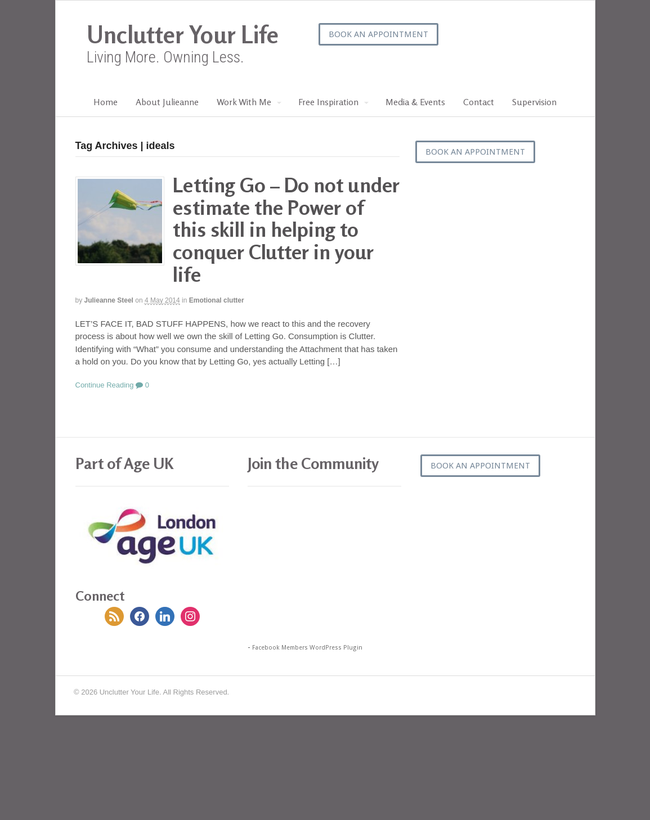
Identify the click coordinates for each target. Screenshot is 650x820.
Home (105, 101)
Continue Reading (104, 385)
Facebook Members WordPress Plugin (307, 647)
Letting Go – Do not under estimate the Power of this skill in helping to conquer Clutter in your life (286, 229)
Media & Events (415, 101)
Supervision (534, 101)
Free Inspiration (328, 101)
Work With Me (244, 101)
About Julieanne (167, 101)
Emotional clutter (216, 300)
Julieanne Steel (108, 300)
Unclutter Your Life (183, 34)
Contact (478, 101)
